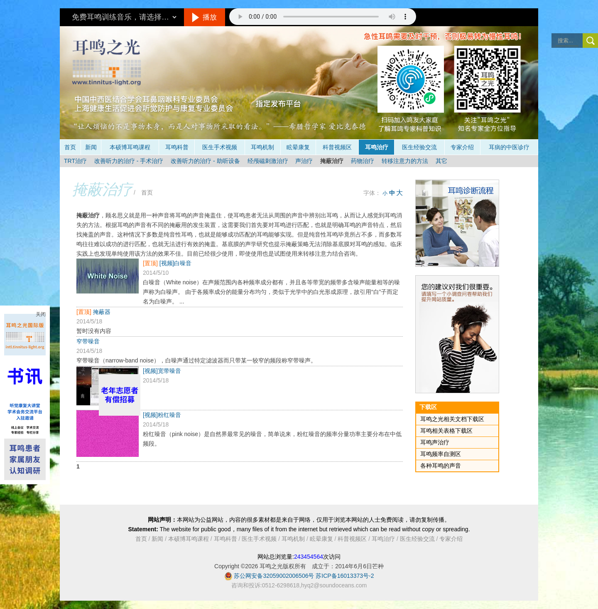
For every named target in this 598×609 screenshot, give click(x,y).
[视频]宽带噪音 (162, 370)
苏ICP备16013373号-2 (345, 575)
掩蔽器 (101, 311)
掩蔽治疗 (331, 161)
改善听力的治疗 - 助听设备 (205, 161)
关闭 (41, 314)
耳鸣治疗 (376, 147)
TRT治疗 (75, 161)
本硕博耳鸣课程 (130, 147)
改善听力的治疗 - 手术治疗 (128, 161)
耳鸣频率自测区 (440, 454)
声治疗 (304, 161)
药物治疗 (362, 161)
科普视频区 (337, 147)
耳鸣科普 (177, 147)
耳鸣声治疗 (434, 442)
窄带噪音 (88, 341)
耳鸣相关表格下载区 (446, 430)
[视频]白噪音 (175, 263)
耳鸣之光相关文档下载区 (452, 419)
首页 (70, 147)
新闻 (91, 147)
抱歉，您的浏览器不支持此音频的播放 (322, 16)
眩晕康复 (298, 147)
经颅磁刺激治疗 (268, 161)
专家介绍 (462, 147)
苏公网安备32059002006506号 (274, 575)
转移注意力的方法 (405, 161)
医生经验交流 (419, 147)
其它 (441, 161)
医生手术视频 (219, 147)
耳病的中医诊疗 (509, 147)
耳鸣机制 (262, 147)
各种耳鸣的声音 (440, 465)
